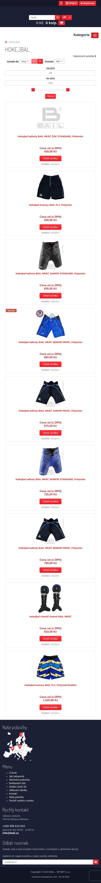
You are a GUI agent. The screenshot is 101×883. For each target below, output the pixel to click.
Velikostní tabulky (18, 790)
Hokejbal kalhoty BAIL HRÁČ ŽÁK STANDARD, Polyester (50, 136)
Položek (49, 61)
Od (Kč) (50, 68)
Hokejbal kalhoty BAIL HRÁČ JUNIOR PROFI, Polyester (50, 410)
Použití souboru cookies (21, 800)
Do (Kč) (50, 78)
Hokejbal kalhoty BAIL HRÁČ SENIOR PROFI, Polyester (50, 342)
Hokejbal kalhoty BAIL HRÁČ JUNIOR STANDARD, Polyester (50, 273)
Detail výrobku (50, 158)
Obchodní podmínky (19, 779)
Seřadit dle (13, 61)
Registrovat (87, 3)
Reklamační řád (17, 783)
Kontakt (13, 793)
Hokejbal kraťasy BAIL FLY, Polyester (50, 205)
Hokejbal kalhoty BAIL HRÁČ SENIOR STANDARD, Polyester (50, 479)
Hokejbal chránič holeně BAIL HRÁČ (50, 616)
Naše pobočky (16, 797)
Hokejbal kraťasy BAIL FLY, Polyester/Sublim (50, 685)
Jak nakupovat (16, 776)
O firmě (13, 773)
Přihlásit (71, 3)
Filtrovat (50, 96)
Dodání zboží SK (17, 786)
